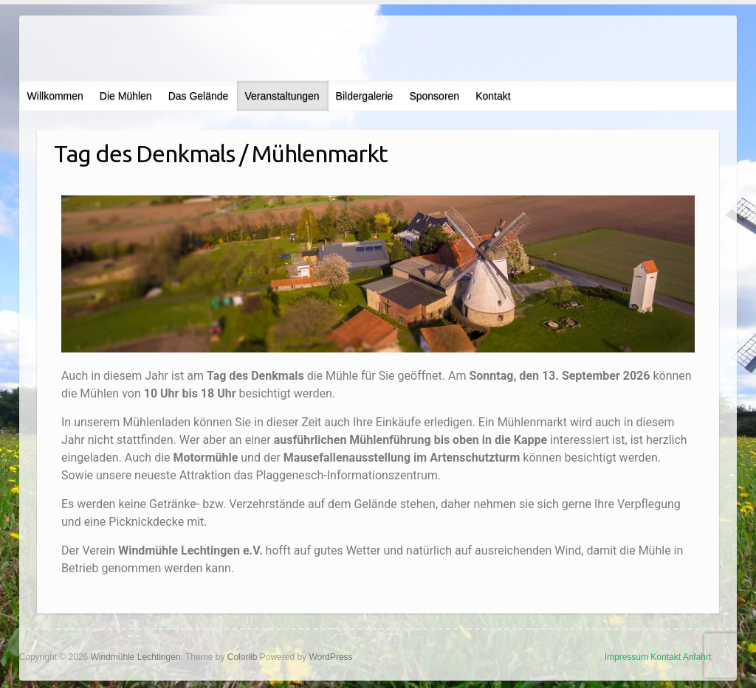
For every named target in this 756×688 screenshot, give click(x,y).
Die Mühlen (126, 96)
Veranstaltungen (281, 96)
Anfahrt (697, 657)
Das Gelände (198, 96)
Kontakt (492, 96)
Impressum (626, 657)
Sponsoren (434, 96)
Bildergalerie (365, 96)
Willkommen (55, 96)
